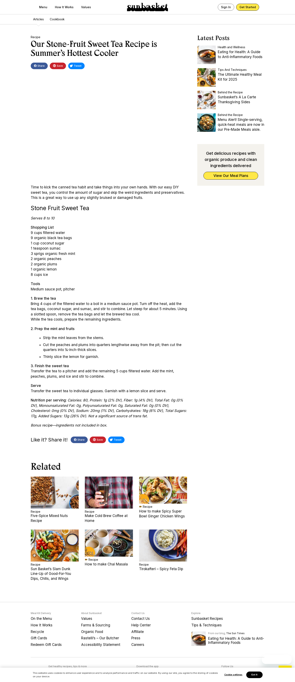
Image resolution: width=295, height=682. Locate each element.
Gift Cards (39, 638)
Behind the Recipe (230, 92)
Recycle (37, 632)
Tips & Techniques (206, 625)
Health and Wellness (231, 47)
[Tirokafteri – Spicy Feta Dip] (163, 546)
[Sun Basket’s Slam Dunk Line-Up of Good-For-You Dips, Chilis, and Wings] (55, 546)
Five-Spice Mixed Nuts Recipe (49, 518)
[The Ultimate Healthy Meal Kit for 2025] (206, 77)
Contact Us (140, 619)
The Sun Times (235, 633)
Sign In (226, 7)
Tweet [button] (75, 66)
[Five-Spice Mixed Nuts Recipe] (55, 493)
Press (135, 638)
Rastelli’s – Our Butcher (100, 638)
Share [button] (39, 66)
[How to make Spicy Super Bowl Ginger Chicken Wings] (163, 490)
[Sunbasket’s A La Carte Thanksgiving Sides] (206, 100)
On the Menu (41, 619)
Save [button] (58, 66)
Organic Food (92, 632)
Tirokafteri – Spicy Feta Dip (161, 569)
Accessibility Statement (100, 645)
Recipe (35, 37)
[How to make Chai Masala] (109, 543)
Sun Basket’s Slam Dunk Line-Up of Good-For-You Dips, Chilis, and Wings (51, 574)
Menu (43, 7)
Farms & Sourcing (95, 625)
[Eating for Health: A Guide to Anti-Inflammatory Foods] (206, 55)
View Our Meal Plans (230, 176)
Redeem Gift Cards (46, 645)
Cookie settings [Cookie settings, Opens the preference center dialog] (233, 675)
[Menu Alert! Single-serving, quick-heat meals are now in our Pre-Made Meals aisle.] (206, 122)
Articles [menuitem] (38, 19)
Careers (137, 645)
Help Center (141, 625)
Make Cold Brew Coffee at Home (106, 518)
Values (86, 7)
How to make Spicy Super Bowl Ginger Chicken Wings (162, 513)
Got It (254, 675)
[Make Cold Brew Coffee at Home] (109, 493)
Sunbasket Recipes (207, 619)
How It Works (64, 7)
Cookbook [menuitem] (57, 19)
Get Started (247, 7)
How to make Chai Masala (106, 564)
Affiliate (137, 632)
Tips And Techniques (232, 69)
